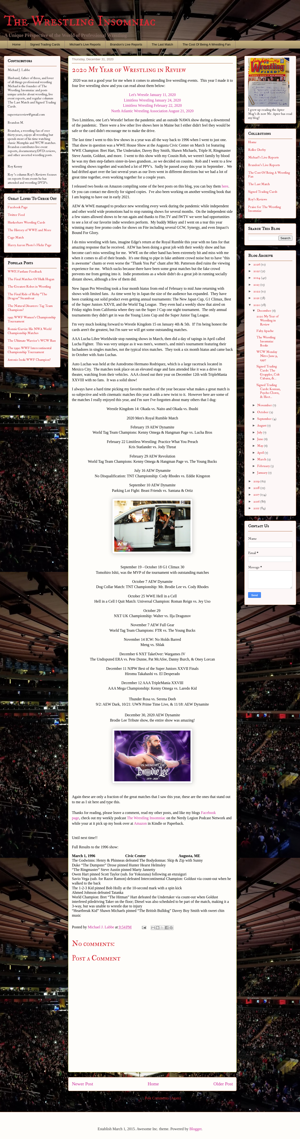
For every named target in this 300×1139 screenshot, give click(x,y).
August (262, 425)
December (264, 311)
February (263, 466)
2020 (257, 305)
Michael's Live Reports (85, 44)
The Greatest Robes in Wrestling (29, 287)
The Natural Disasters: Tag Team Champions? (30, 308)
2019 (256, 481)
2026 (257, 264)
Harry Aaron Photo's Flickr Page (29, 245)
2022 (257, 291)
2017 (256, 495)
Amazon (140, 823)
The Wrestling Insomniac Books (265, 341)
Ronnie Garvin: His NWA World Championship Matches (29, 331)
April (261, 453)
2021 (256, 298)
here (225, 186)
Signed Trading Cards (45, 44)
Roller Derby (257, 150)
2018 (256, 488)
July (260, 432)
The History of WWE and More (29, 230)
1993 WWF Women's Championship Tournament (32, 319)
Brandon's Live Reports (126, 44)
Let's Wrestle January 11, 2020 (152, 95)
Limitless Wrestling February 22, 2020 (152, 105)
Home (16, 44)
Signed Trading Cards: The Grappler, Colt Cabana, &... (268, 372)
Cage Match (16, 237)
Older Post (223, 1083)
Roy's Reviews (257, 199)
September (264, 419)
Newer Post (82, 1083)
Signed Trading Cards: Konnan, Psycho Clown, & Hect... (268, 391)
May (260, 446)
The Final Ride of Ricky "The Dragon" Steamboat (27, 296)
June (260, 439)
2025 (256, 271)
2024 (257, 278)
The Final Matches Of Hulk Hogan (31, 279)
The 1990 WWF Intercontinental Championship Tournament (29, 350)
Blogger (195, 1129)
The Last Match (162, 44)
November (265, 405)
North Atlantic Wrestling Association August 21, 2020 (152, 111)
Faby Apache (265, 331)
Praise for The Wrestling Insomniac (264, 209)
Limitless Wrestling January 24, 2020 (152, 100)
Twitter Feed (16, 215)
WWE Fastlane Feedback (25, 271)
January (262, 473)
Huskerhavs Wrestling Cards (26, 222)
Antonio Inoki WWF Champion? (29, 360)
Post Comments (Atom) (163, 1098)
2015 (256, 508)
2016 (256, 501)
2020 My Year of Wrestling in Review (267, 320)
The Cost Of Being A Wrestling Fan (206, 44)
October (263, 412)
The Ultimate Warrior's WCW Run (32, 341)
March (262, 459)
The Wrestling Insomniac (80, 21)
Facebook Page (18, 207)
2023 (256, 285)
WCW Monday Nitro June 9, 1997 (267, 356)
